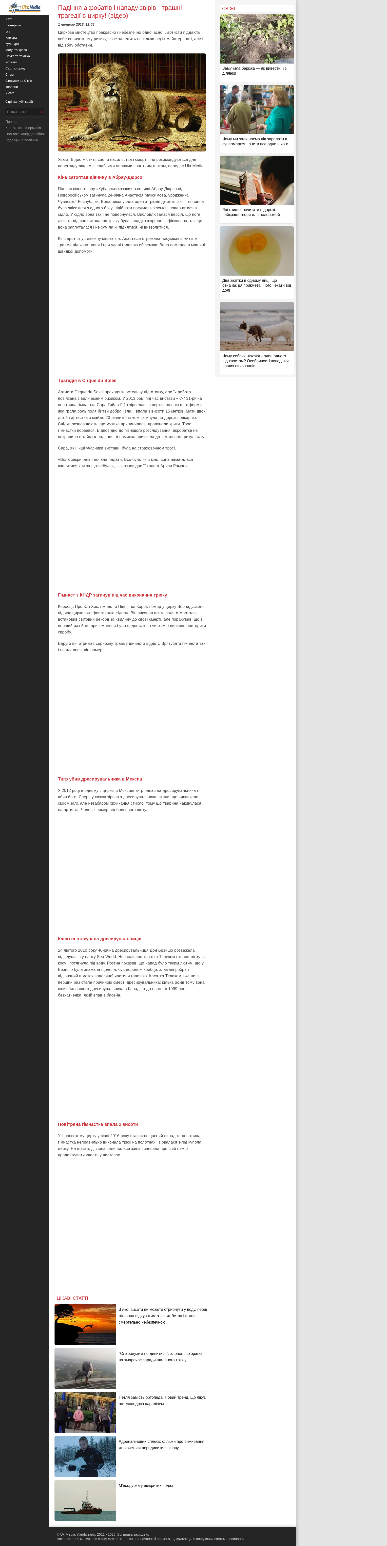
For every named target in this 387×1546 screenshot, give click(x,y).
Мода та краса (16, 50)
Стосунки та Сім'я (18, 81)
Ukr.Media (194, 166)
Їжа (7, 31)
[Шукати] (41, 111)
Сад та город (15, 68)
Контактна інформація (23, 128)
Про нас (11, 122)
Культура (12, 44)
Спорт (10, 74)
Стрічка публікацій (19, 101)
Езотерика (13, 25)
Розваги (11, 62)
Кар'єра (11, 37)
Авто (8, 19)
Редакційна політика (21, 140)
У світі (10, 93)
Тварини (11, 87)
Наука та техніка (17, 56)
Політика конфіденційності (26, 134)
